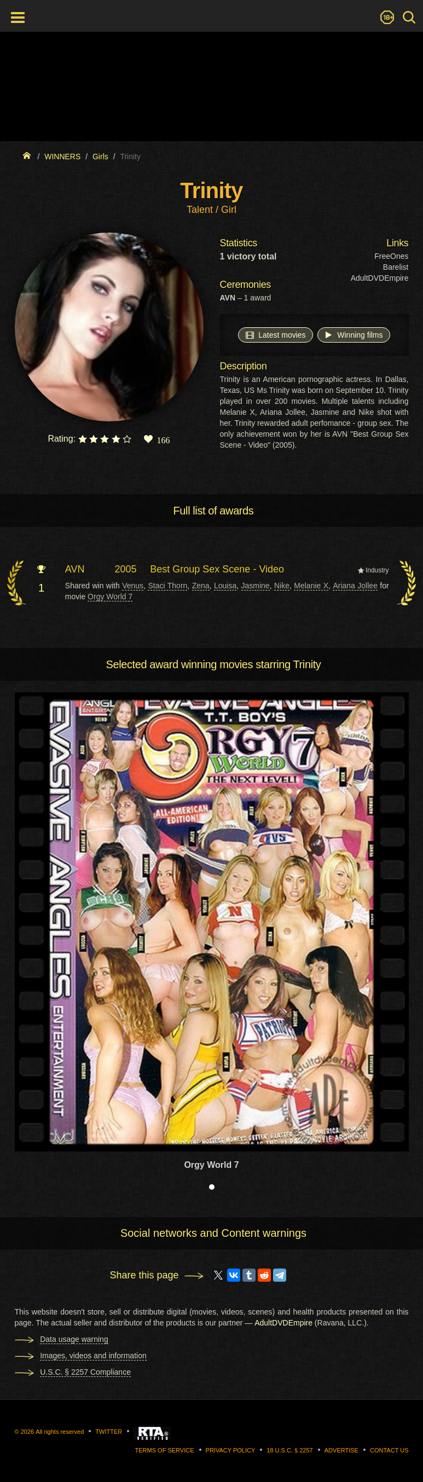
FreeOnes (391, 256)
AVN (75, 569)
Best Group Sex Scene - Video (217, 569)
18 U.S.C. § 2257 (289, 1450)
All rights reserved (60, 1431)
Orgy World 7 (110, 596)
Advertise (341, 1450)
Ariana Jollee (355, 585)
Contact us (389, 1450)
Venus (132, 585)
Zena (201, 585)
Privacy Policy (231, 1450)
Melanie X (311, 585)
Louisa (225, 585)
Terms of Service (164, 1450)
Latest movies (275, 334)
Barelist (396, 267)
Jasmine (255, 585)
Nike (281, 585)
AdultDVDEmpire (380, 278)
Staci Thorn (167, 585)
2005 (126, 569)
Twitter (108, 1431)
